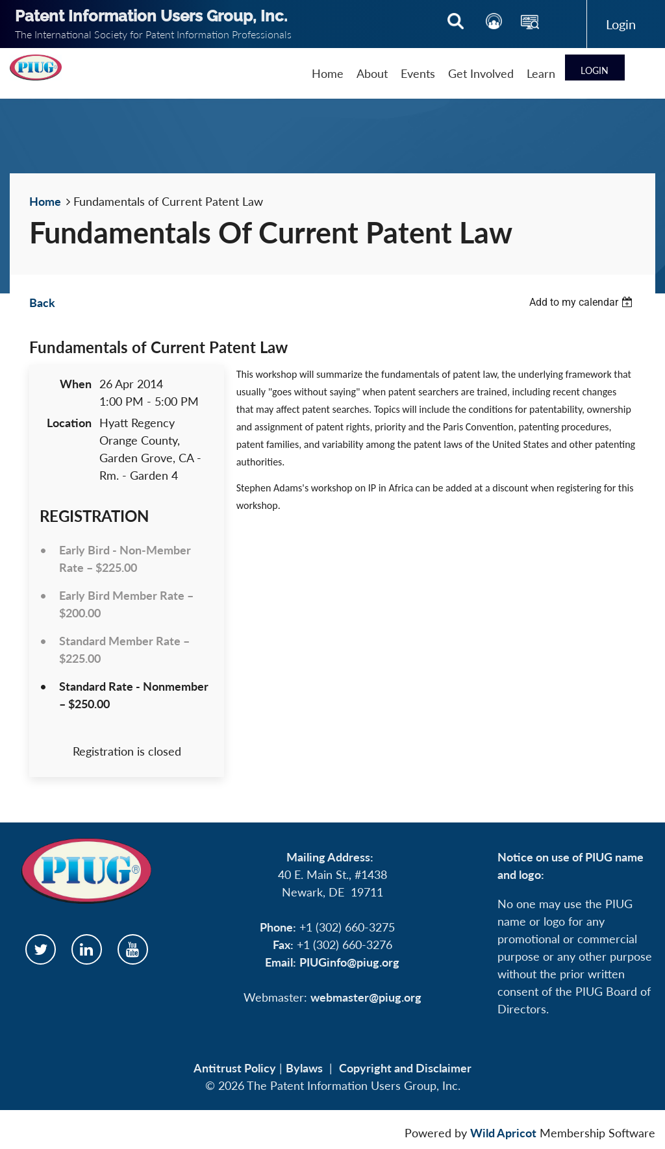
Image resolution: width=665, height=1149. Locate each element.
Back (42, 302)
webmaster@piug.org (365, 997)
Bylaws (304, 1068)
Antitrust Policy (235, 1068)
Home (45, 201)
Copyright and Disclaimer (405, 1068)
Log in (621, 24)
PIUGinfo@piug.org (349, 962)
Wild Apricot (503, 1133)
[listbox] (582, 302)
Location (69, 422)
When (76, 384)
